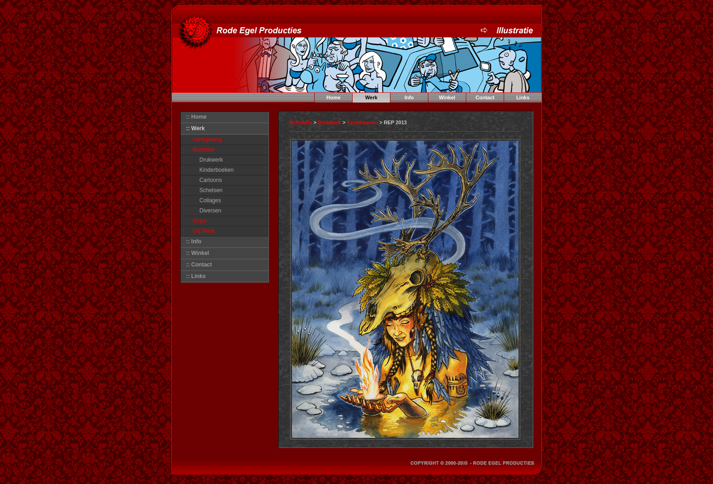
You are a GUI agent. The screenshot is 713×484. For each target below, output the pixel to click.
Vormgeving (207, 139)
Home (333, 97)
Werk (371, 97)
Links (523, 97)
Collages (210, 200)
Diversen (210, 210)
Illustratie (204, 149)
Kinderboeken (217, 170)
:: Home (196, 117)
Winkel (447, 97)
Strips (200, 221)
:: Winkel (197, 253)
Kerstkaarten (362, 122)
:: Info (193, 241)
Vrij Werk (204, 231)
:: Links (196, 276)
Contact (484, 97)
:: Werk (195, 128)
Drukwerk (211, 160)
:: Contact (199, 264)
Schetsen (211, 190)
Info (409, 97)
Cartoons (211, 180)
